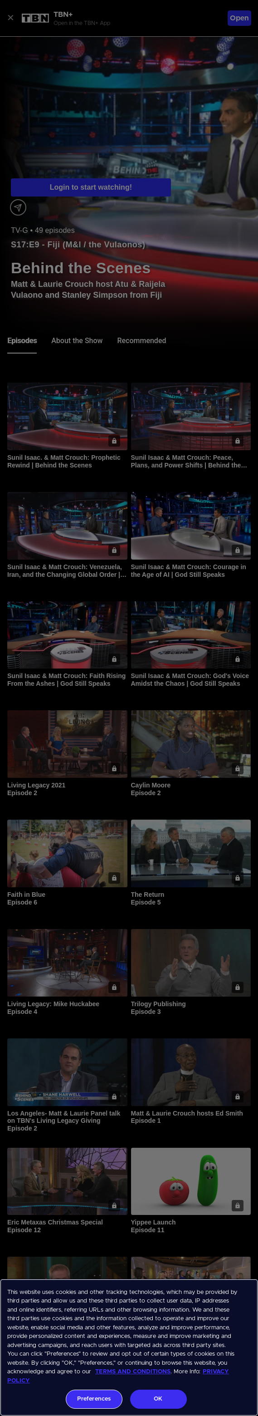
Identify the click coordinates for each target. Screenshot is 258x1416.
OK (158, 1399)
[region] (129, 1347)
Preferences (94, 1399)
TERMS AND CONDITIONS (132, 1372)
